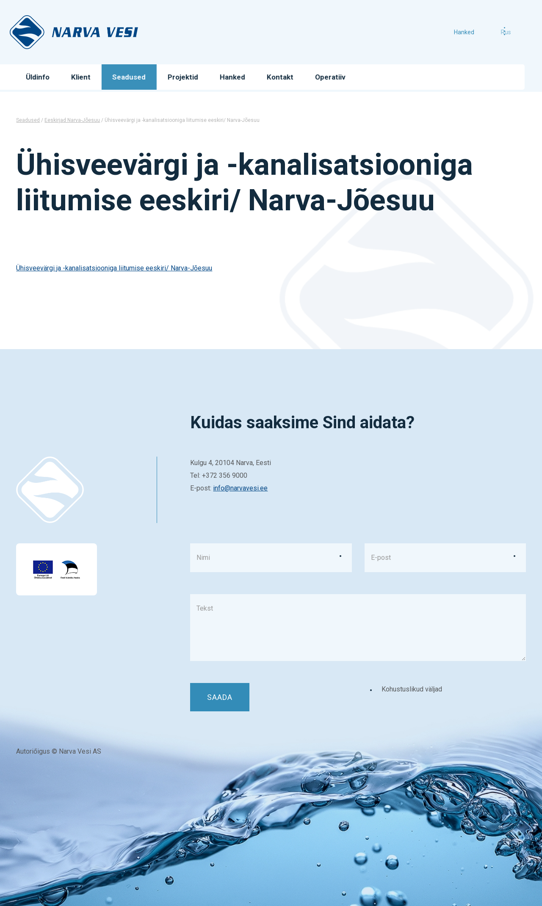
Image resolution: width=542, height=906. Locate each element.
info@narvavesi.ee (240, 488)
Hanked (475, 32)
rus (497, 32)
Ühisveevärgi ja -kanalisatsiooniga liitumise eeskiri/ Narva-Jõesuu (114, 268)
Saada (219, 697)
